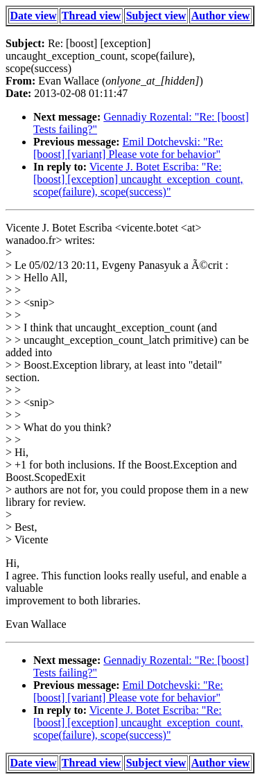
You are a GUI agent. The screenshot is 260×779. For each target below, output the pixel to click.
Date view (33, 15)
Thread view (91, 15)
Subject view (156, 15)
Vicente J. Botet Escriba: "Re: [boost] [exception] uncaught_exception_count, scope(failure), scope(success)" (138, 179)
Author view (220, 15)
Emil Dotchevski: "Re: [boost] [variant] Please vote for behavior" (128, 148)
